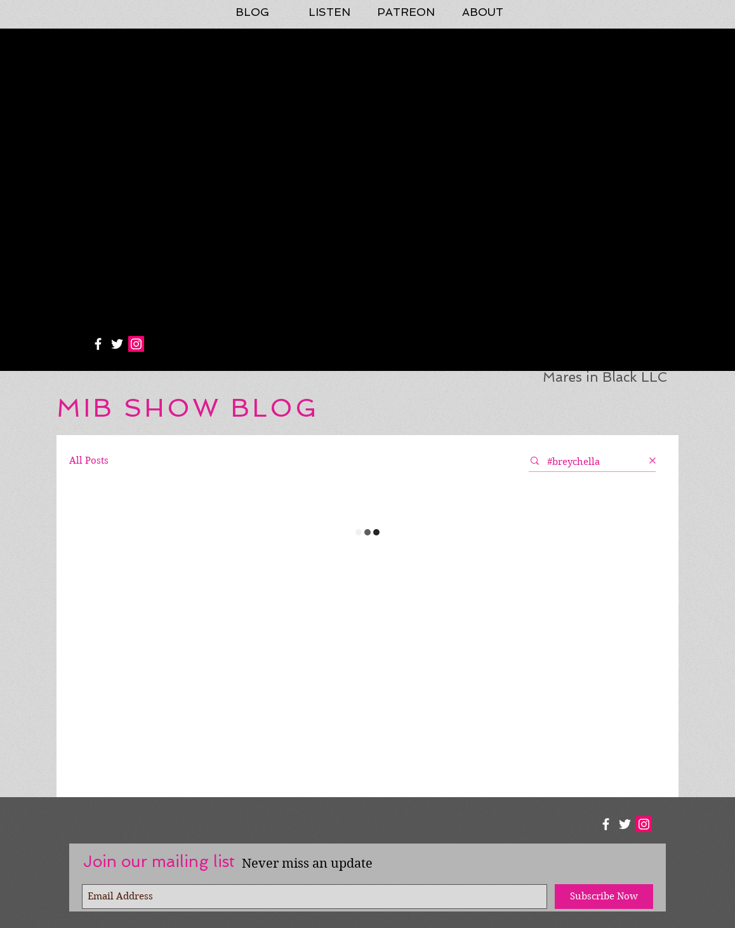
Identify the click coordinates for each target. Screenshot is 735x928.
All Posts (89, 460)
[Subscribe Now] (604, 896)
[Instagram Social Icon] (136, 344)
